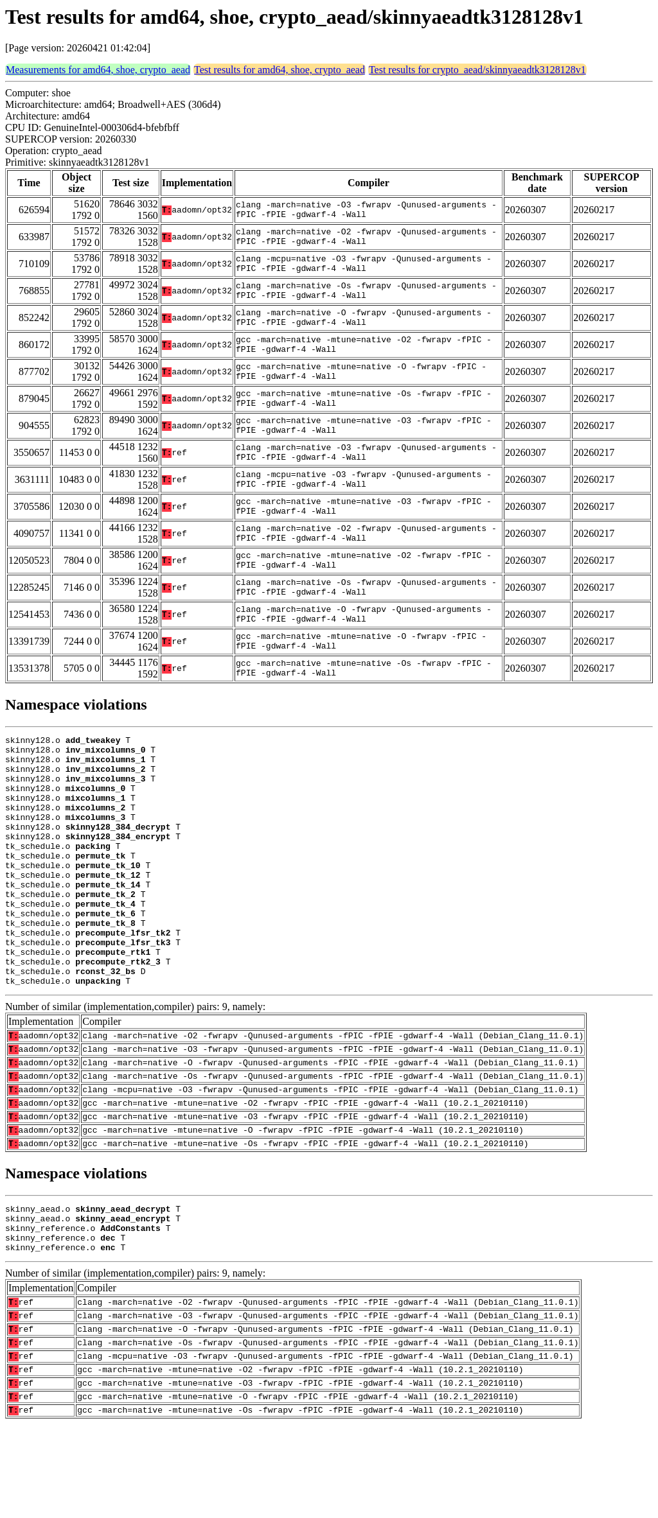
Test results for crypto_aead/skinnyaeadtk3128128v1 (477, 69)
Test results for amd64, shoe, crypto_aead (279, 69)
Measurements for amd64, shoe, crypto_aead (98, 69)
